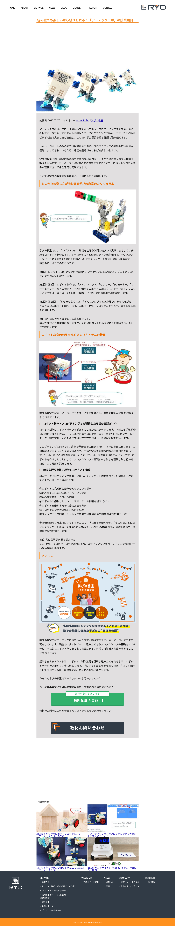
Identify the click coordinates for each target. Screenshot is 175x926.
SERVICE (44, 878)
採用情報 (151, 882)
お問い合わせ (47, 906)
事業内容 (45, 882)
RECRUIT (150, 878)
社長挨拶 (124, 886)
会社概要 (135, 882)
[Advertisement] (85, 45)
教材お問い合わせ (87, 728)
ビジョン (124, 882)
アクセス (135, 886)
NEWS (107, 878)
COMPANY (124, 878)
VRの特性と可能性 (91, 882)
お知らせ (110, 882)
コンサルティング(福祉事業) (54, 890)
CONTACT (45, 898)
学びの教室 (97, 120)
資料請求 (45, 902)
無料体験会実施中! (88, 698)
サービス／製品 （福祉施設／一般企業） (59, 886)
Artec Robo (82, 120)
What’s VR (86, 878)
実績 (108, 886)
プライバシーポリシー (51, 910)
